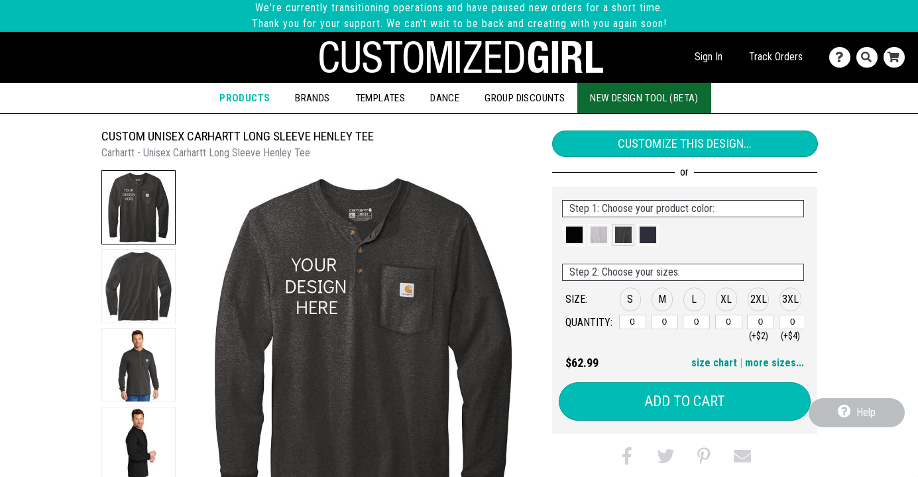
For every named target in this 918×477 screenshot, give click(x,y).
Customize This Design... (685, 143)
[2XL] (760, 322)
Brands (312, 98)
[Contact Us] (842, 57)
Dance (444, 98)
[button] (138, 207)
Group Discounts (525, 98)
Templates (380, 98)
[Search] (870, 57)
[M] (664, 322)
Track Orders (776, 56)
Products (244, 98)
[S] (632, 322)
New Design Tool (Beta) (644, 98)
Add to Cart (684, 401)
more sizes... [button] (774, 362)
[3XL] (792, 322)
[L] (696, 322)
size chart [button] (714, 362)
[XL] (728, 322)
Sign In (708, 56)
